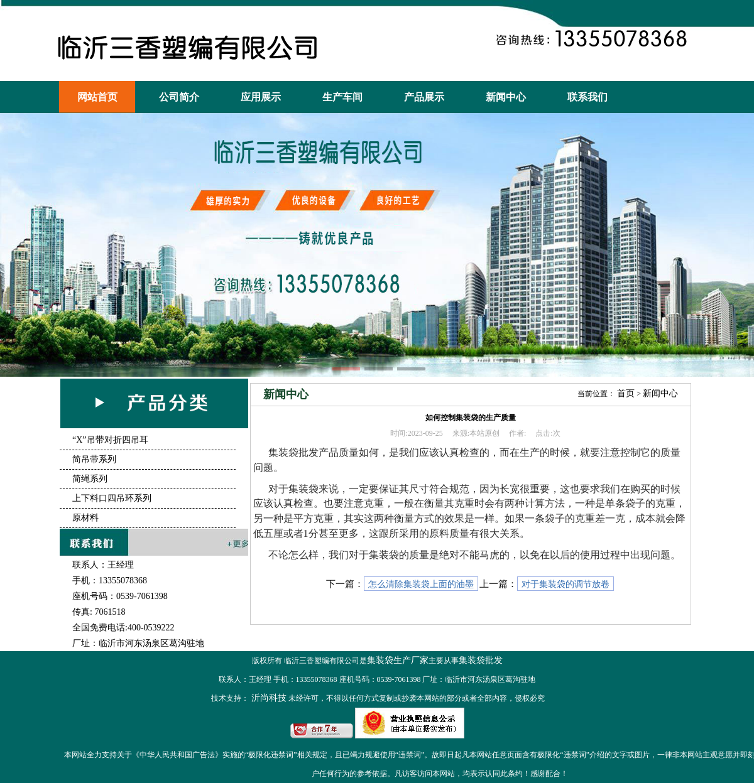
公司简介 (179, 97)
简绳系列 (89, 478)
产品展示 (424, 97)
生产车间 (342, 97)
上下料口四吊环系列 (111, 498)
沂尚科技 (268, 698)
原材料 (85, 517)
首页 (626, 393)
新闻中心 (506, 97)
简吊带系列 (94, 459)
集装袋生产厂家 (398, 660)
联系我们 (587, 97)
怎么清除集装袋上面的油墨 (421, 584)
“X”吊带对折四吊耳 (110, 440)
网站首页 (97, 97)
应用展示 (261, 97)
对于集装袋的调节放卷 (565, 584)
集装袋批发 (481, 660)
